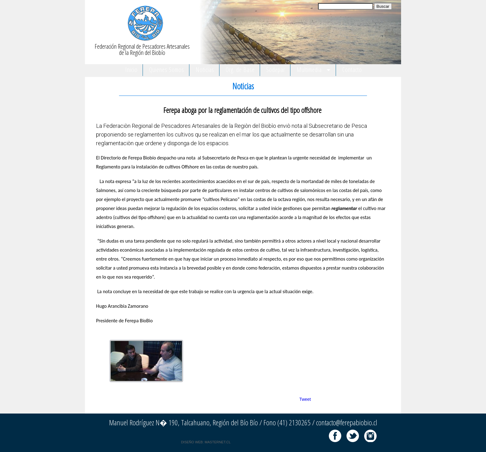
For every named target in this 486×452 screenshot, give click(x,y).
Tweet (305, 399)
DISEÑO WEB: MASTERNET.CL (206, 442)
